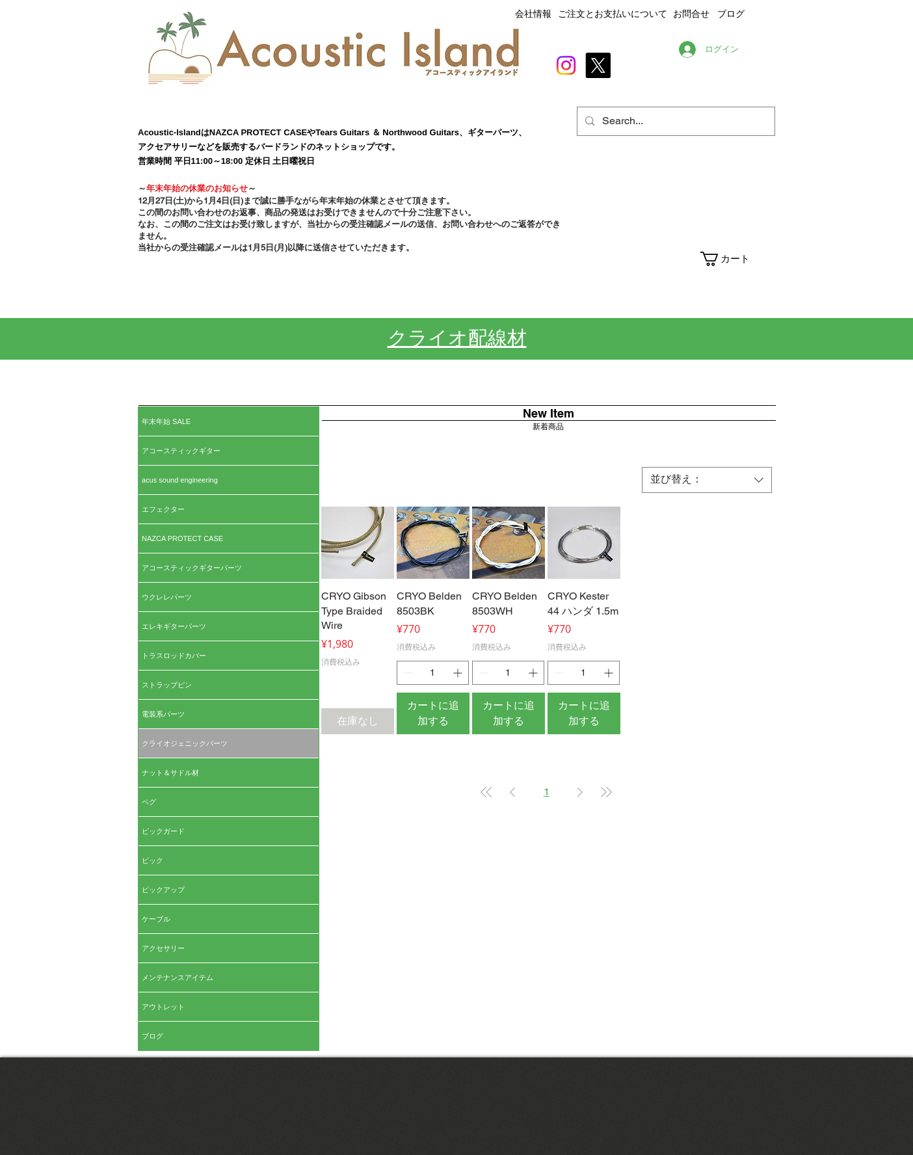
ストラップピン (167, 685)
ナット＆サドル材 (170, 773)
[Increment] (459, 672)
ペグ (149, 802)
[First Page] (486, 792)
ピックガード (163, 831)
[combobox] (707, 480)
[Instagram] (566, 65)
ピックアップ (163, 890)
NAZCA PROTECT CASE (182, 538)
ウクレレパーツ (167, 597)
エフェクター (163, 509)
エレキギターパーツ (174, 626)
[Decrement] (407, 672)
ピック (152, 860)
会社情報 (533, 13)
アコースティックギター (181, 451)
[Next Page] (580, 792)
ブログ (152, 1036)
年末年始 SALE (166, 421)
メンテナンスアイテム (177, 977)
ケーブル (156, 919)
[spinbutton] (433, 672)
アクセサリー (163, 948)
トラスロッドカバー (174, 655)
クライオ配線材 (457, 338)
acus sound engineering (180, 480)
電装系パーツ (163, 714)
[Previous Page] (512, 792)
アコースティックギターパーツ (192, 568)
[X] (598, 65)
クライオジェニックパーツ (185, 743)
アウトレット (163, 1007)
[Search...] (674, 121)
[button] (737, 259)
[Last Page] (606, 792)
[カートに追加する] (433, 713)
